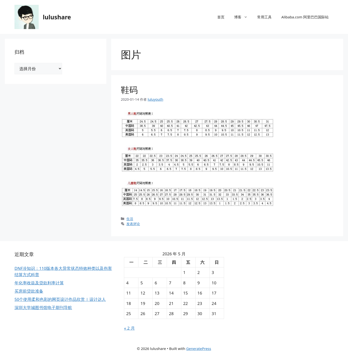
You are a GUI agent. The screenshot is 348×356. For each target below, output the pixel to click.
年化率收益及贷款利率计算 (39, 283)
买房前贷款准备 (28, 291)
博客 (243, 17)
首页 (221, 17)
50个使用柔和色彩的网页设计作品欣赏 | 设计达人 (60, 299)
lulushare (57, 17)
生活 (129, 218)
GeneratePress (198, 348)
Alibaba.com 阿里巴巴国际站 (305, 17)
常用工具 (264, 17)
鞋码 (129, 89)
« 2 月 (129, 328)
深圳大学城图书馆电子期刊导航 (43, 307)
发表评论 (133, 223)
